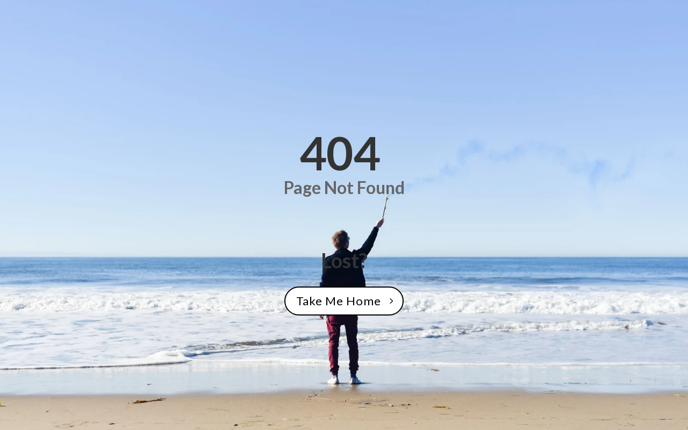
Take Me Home (338, 300)
